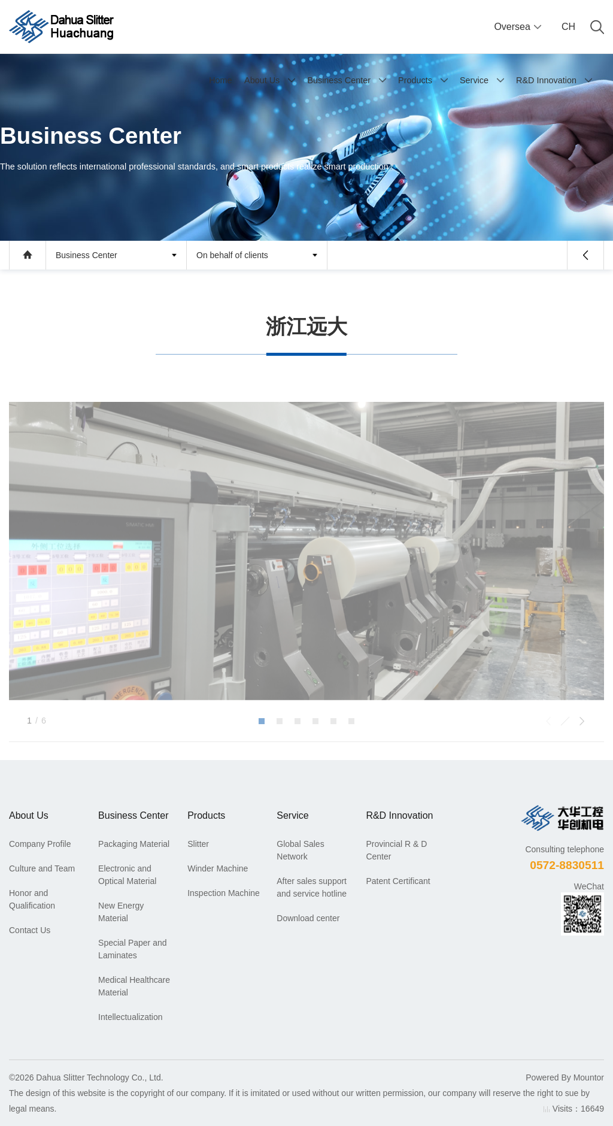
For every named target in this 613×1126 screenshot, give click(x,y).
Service (474, 80)
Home (220, 80)
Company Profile (40, 844)
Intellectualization (130, 1017)
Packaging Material (133, 844)
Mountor (588, 1077)
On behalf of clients (232, 255)
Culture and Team (42, 868)
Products (415, 80)
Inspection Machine (223, 893)
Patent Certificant (398, 881)
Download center (308, 918)
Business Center (339, 80)
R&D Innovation (546, 80)
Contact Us (29, 930)
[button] (262, 750)
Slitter (198, 844)
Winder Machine (217, 868)
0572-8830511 (567, 865)
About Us (262, 80)
